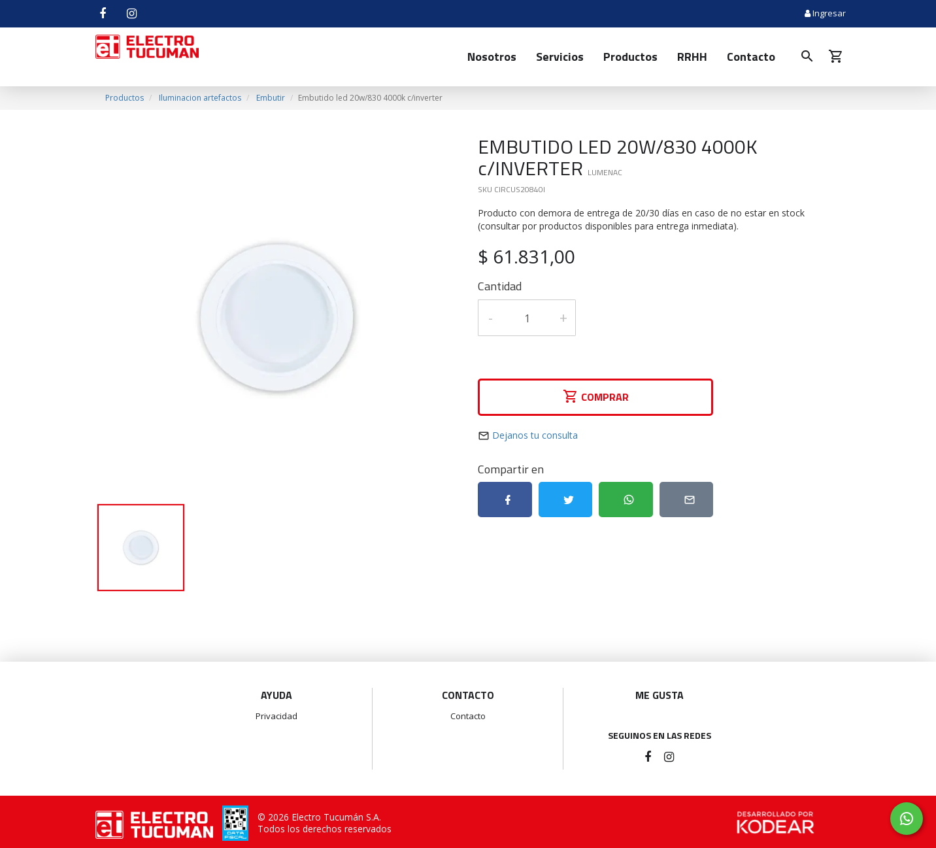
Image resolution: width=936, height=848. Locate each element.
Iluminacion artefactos (200, 97)
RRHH (692, 56)
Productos (630, 56)
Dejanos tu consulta (535, 435)
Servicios (560, 56)
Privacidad (276, 716)
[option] (276, 317)
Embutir (270, 97)
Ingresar (825, 13)
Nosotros (491, 56)
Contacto (751, 56)
